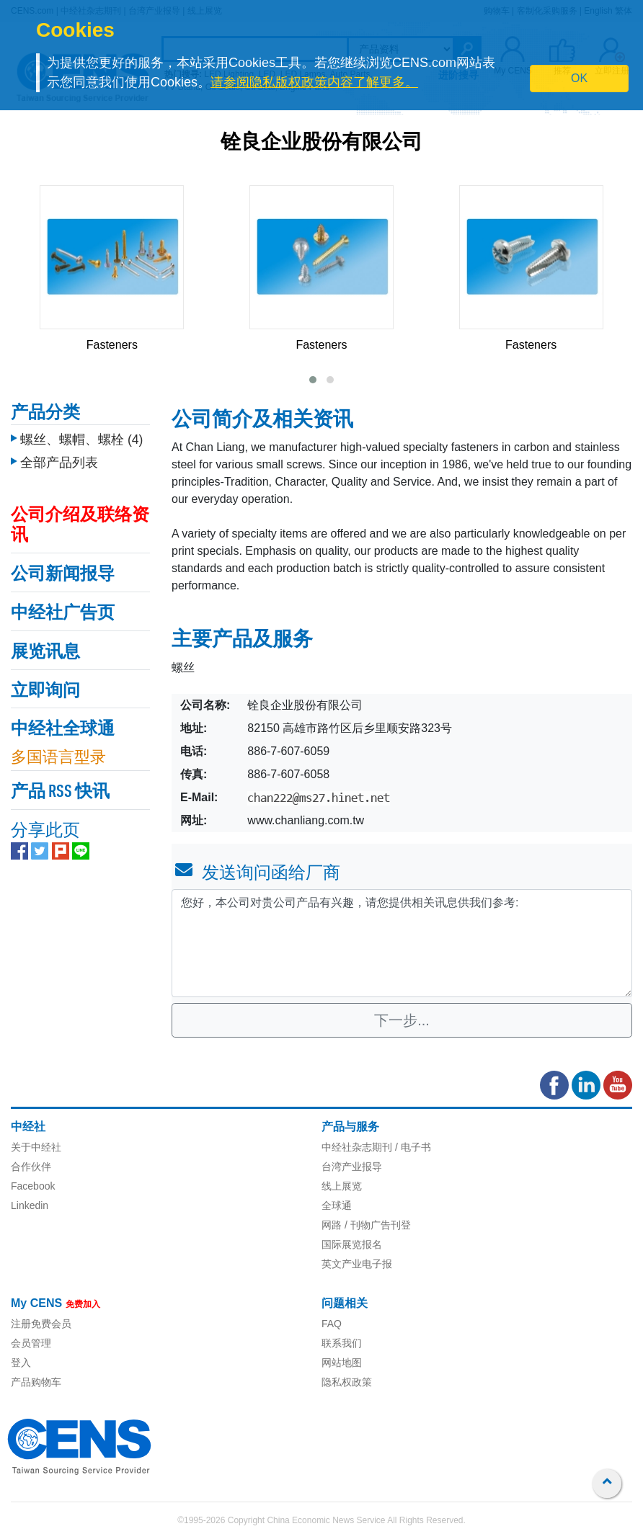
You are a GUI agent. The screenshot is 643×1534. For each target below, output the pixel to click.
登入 (21, 1362)
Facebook (33, 1186)
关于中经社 (36, 1147)
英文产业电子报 (357, 1264)
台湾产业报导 (352, 1166)
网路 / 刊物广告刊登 (366, 1225)
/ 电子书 (411, 1147)
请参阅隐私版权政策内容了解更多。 (314, 82)
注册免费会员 (41, 1323)
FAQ (332, 1323)
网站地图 (342, 1362)
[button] (313, 380)
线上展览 (342, 1186)
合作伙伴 (31, 1166)
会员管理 (31, 1343)
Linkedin (29, 1205)
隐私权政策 (347, 1382)
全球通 (337, 1205)
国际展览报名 (352, 1244)
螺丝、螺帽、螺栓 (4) (81, 439)
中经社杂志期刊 (357, 1147)
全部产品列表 (59, 462)
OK (579, 78)
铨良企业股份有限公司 (321, 143)
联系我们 (342, 1343)
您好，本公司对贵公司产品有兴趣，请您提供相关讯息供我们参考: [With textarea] (402, 943)
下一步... (402, 1020)
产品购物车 (36, 1382)
